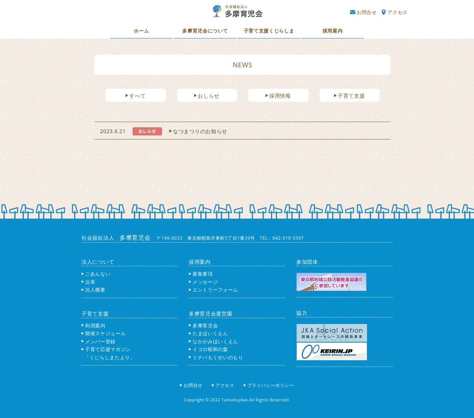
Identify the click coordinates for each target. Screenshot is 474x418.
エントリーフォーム (213, 289)
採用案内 (333, 30)
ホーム (141, 30)
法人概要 (93, 289)
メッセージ (203, 282)
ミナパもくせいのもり (216, 357)
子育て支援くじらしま (269, 30)
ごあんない (95, 273)
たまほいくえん (208, 333)
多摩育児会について (205, 30)
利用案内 (93, 325)
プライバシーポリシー (271, 385)
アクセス (395, 12)
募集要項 (201, 273)
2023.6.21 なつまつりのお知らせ (163, 131)
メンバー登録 (98, 341)
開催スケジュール (103, 333)
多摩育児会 (203, 325)
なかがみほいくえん (213, 341)
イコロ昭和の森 (208, 349)
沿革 (88, 282)
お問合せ (363, 12)
